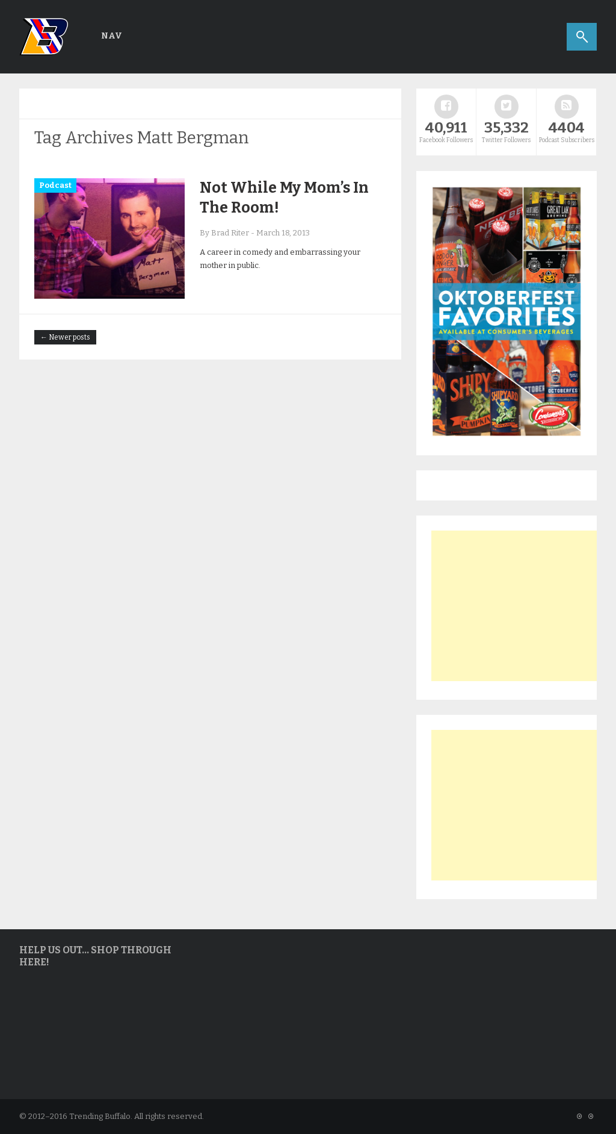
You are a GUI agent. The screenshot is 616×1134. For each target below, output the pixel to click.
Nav (111, 36)
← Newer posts (65, 337)
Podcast (55, 185)
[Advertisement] (521, 606)
